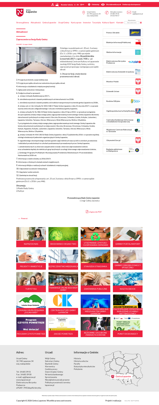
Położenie (78, 369)
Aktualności (36, 22)
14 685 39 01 (114, 14)
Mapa (123, 368)
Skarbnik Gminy (51, 363)
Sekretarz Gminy (52, 361)
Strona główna (22, 22)
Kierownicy (50, 366)
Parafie (77, 363)
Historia (77, 358)
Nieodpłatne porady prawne (57, 380)
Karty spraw (76, 22)
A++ (82, 4)
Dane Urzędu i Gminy (54, 372)
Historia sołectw (81, 361)
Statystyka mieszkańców (84, 366)
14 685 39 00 (25, 374)
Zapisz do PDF (94, 211)
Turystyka (96, 22)
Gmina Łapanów (49, 22)
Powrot (24, 218)
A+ (78, 5)
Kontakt (119, 22)
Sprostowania (51, 377)
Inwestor (87, 22)
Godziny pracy (51, 369)
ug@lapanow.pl (137, 14)
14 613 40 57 (114, 16)
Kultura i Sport (108, 22)
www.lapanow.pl (23, 380)
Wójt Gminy (50, 358)
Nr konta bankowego (54, 374)
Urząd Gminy (63, 22)
